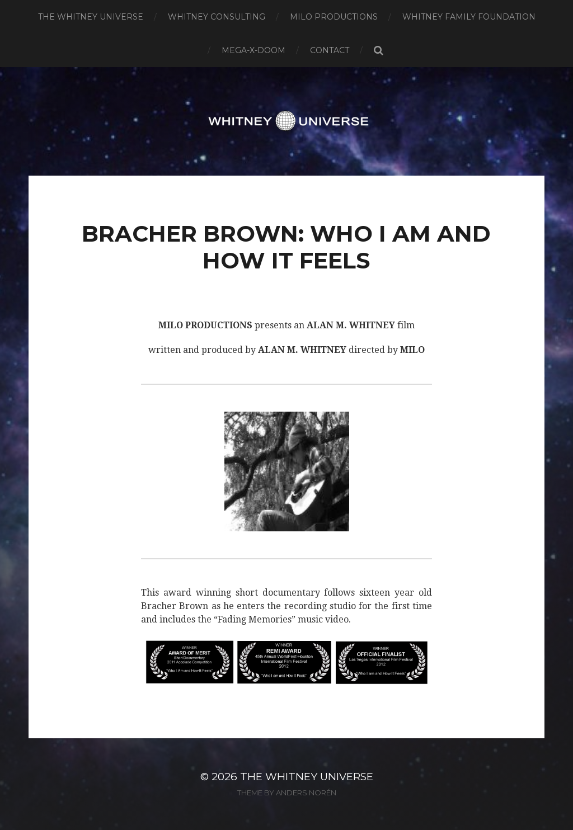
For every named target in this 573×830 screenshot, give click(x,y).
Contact (329, 50)
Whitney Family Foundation (469, 17)
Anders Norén (306, 792)
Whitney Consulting (216, 17)
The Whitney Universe (90, 17)
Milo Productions (334, 17)
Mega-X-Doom (253, 50)
